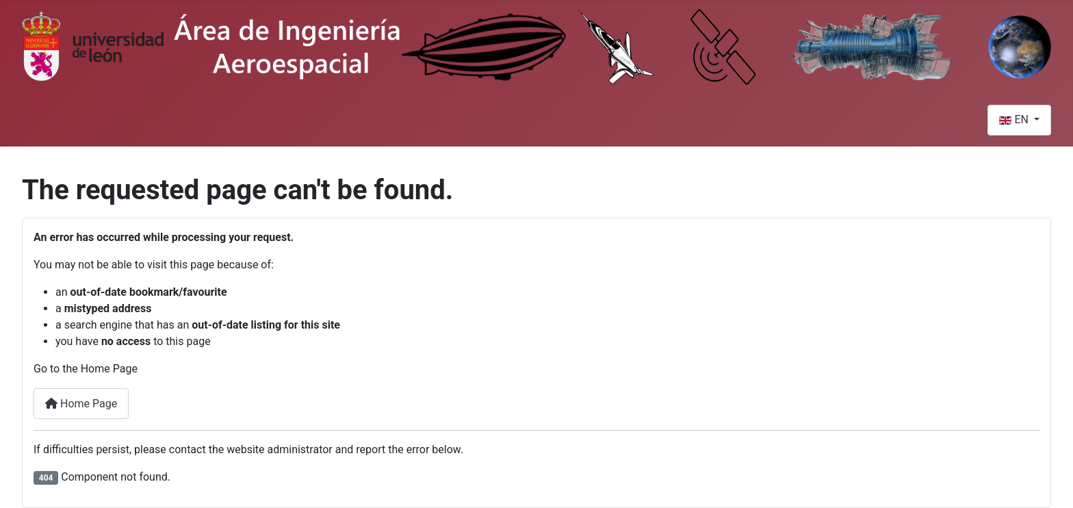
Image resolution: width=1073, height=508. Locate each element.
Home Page (81, 403)
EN (1015, 119)
